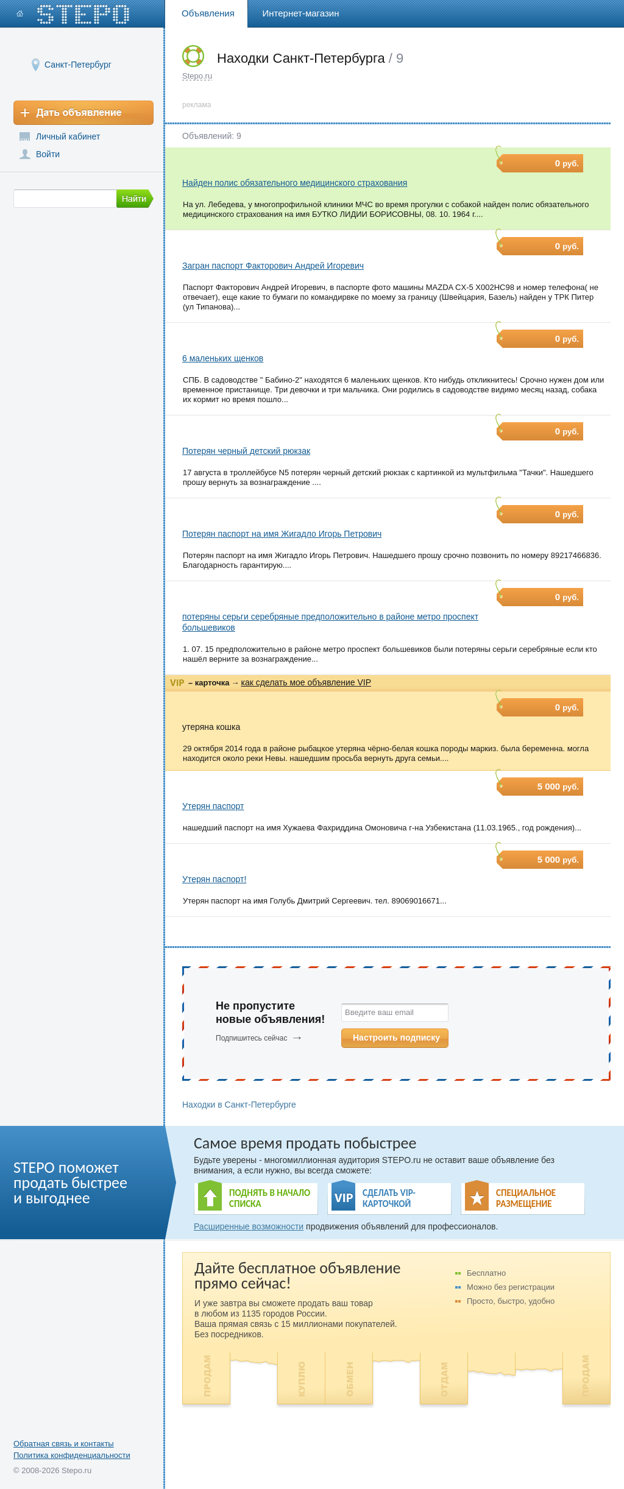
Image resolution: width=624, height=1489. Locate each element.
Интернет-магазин (301, 13)
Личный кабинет (68, 136)
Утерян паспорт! (214, 879)
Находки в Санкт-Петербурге (239, 1104)
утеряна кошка (211, 727)
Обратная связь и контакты (63, 1443)
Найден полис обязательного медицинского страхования (294, 183)
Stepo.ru (197, 75)
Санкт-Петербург (78, 64)
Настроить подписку (396, 1037)
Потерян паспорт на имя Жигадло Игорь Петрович (281, 534)
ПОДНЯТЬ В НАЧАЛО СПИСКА (269, 1198)
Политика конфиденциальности (71, 1455)
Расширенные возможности (248, 1226)
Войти (48, 154)
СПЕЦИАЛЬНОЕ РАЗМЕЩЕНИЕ (526, 1198)
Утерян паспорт (213, 806)
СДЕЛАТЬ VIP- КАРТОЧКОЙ (389, 1198)
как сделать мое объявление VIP (306, 682)
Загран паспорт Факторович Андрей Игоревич (273, 266)
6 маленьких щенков (222, 358)
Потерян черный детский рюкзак (246, 451)
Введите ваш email (379, 1012)
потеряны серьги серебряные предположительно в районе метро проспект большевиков (330, 622)
